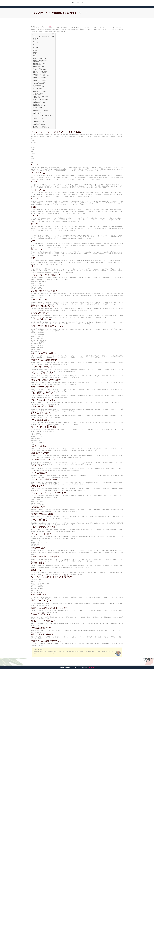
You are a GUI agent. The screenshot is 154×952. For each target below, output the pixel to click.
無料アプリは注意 (38, 109)
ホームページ (81, 13)
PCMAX (36, 38)
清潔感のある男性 (38, 101)
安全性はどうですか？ (39, 118)
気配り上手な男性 (38, 104)
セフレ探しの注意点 (37, 107)
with (36, 55)
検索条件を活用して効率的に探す (42, 76)
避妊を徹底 (37, 113)
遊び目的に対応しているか (40, 63)
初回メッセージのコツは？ (40, 123)
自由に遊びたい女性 (39, 90)
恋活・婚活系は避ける (39, 66)
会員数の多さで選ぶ (39, 61)
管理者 (49, 26)
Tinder (36, 46)
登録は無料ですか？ (39, 117)
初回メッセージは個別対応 (40, 77)
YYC (36, 52)
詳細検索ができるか (39, 64)
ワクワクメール (38, 40)
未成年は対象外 (38, 112)
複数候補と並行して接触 (40, 82)
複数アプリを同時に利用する (41, 69)
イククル (36, 44)
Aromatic (91, 667)
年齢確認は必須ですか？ (40, 121)
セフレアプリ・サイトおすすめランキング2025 (43, 36)
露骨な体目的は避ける (40, 83)
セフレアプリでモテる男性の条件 (40, 99)
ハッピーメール (38, 43)
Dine (36, 57)
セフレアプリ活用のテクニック (40, 68)
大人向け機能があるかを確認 (41, 60)
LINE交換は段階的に (39, 85)
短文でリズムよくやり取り (40, 80)
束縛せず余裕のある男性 (40, 102)
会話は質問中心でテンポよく (41, 79)
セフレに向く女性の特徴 (38, 87)
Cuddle (36, 47)
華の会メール (37, 53)
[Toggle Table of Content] (52, 34)
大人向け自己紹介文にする (40, 72)
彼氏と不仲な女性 (39, 93)
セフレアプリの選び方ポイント (40, 58)
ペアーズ (36, 50)
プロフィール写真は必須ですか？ (42, 127)
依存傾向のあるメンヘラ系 (40, 91)
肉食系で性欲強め (38, 88)
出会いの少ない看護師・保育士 (41, 96)
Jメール (36, 41)
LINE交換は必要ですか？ (40, 124)
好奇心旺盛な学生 (38, 97)
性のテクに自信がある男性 (40, 105)
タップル (36, 49)
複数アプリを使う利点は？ (40, 126)
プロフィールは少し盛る (40, 74)
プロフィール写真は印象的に (41, 71)
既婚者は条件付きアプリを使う (41, 110)
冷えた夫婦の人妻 (38, 94)
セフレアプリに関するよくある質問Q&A (42, 115)
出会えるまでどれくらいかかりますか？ (43, 120)
